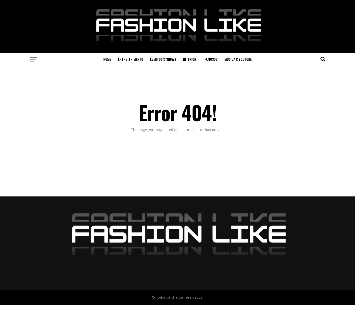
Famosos (210, 59)
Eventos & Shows (163, 59)
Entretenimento (130, 59)
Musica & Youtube (238, 59)
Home (107, 59)
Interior (189, 59)
